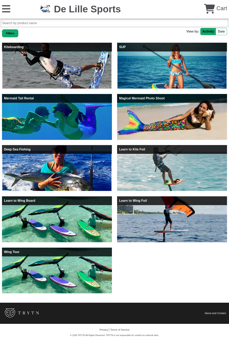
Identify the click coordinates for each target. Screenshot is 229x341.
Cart (215, 8)
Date (221, 31)
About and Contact (215, 313)
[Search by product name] (114, 23)
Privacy (104, 329)
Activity (208, 31)
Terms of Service (119, 329)
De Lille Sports (87, 9)
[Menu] (6, 8)
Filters (10, 33)
